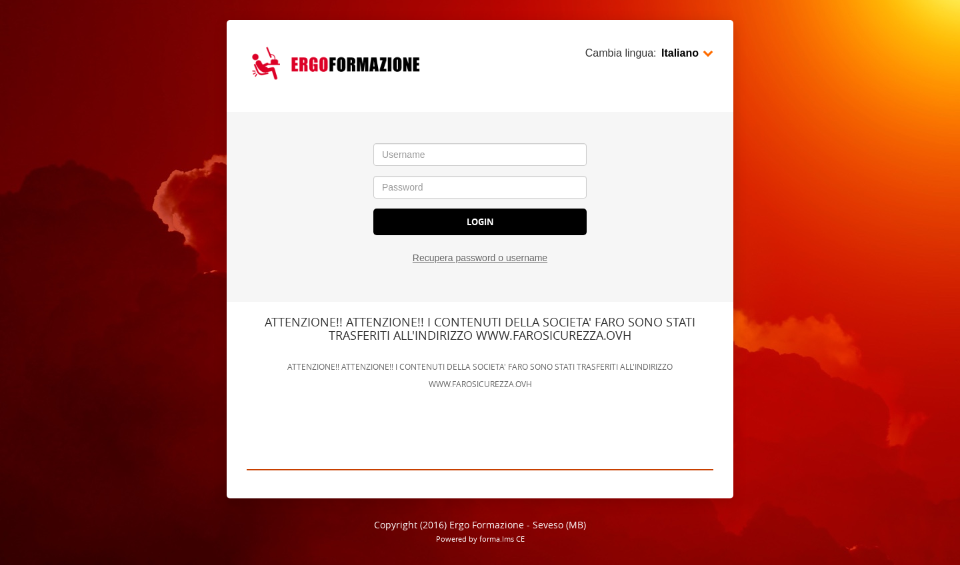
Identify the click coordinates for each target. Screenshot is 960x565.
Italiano (687, 53)
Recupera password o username (480, 258)
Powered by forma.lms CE (480, 539)
